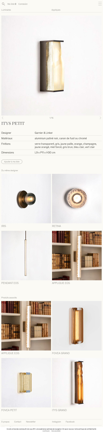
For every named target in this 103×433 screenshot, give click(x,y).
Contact (17, 421)
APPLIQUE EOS (61, 283)
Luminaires (6, 10)
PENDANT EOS (10, 283)
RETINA (56, 226)
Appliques (56, 10)
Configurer (46, 431)
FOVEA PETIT (9, 410)
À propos (5, 421)
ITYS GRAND (59, 410)
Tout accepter (55, 431)
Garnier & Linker (44, 132)
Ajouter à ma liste (11, 161)
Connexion (22, 4)
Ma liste (12, 4)
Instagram (56, 421)
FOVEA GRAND (61, 353)
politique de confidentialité (87, 429)
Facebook (70, 421)
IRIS (3, 226)
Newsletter (31, 421)
